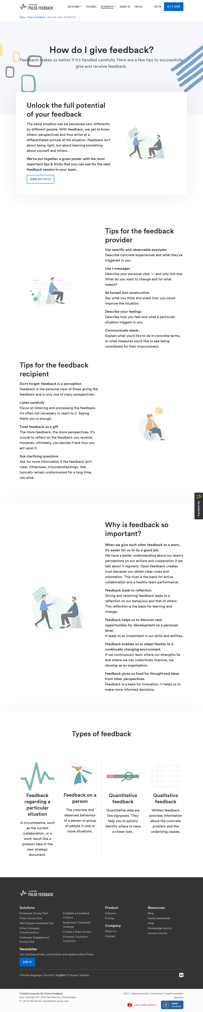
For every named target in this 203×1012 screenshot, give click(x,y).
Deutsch (48, 975)
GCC (126, 993)
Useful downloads (159, 918)
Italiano (84, 975)
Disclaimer (157, 993)
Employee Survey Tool (34, 913)
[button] (74, 6)
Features (110, 913)
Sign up (27, 962)
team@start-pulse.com (56, 1001)
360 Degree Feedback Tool (37, 923)
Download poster (40, 179)
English (60, 975)
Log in (157, 6)
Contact (110, 936)
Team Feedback (36, 17)
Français (72, 975)
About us (110, 931)
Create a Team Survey (77, 931)
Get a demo (173, 6)
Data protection (140, 993)
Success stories (157, 933)
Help (22, 17)
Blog (150, 913)
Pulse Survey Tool (31, 918)
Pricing (109, 918)
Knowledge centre (159, 928)
